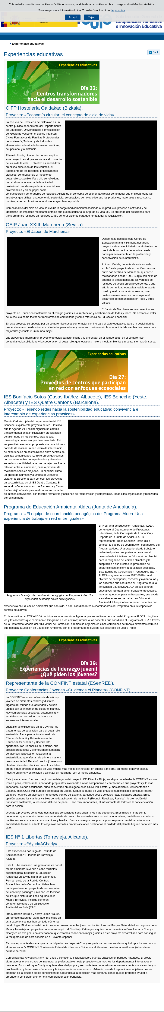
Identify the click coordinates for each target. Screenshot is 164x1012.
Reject (91, 17)
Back (155, 52)
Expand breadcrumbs (5, 43)
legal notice (118, 10)
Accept (73, 17)
